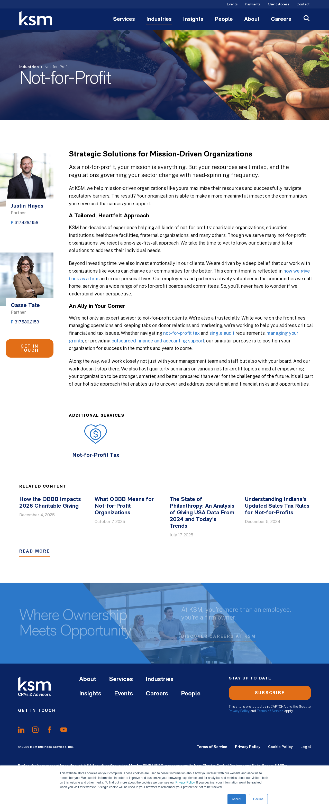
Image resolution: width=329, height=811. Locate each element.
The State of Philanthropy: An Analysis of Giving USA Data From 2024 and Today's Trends (202, 513)
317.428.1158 (26, 222)
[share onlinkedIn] (21, 729)
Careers (281, 19)
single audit (221, 333)
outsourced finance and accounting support (158, 340)
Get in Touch (30, 348)
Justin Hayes (27, 206)
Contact (303, 4)
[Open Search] (307, 19)
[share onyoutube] (63, 729)
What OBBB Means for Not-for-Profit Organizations (124, 506)
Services (124, 19)
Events (232, 4)
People (224, 19)
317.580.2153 (27, 322)
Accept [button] (236, 799)
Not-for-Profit (56, 67)
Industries (159, 19)
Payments (253, 4)
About (252, 19)
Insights (193, 19)
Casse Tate (25, 306)
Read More (34, 551)
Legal (305, 747)
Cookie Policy (280, 747)
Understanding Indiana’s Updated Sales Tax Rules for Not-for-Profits (277, 506)
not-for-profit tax (181, 333)
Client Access (278, 4)
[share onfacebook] (49, 729)
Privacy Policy (185, 782)
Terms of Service (270, 711)
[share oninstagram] (35, 729)
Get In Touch (37, 710)
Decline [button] (258, 799)
